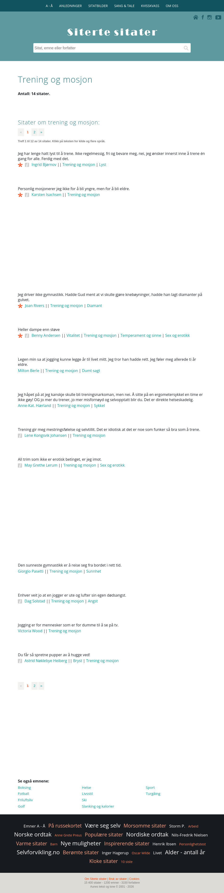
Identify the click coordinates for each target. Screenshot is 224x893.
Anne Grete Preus (68, 835)
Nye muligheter (81, 843)
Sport (150, 787)
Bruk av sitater (118, 879)
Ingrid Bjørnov (43, 164)
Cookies (134, 879)
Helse (86, 787)
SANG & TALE (124, 6)
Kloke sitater (103, 861)
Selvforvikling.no (38, 852)
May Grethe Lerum (40, 465)
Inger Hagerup (115, 852)
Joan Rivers (34, 305)
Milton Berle (28, 370)
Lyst (102, 164)
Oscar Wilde (141, 853)
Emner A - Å (34, 826)
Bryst (77, 660)
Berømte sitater (81, 852)
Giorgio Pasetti (30, 571)
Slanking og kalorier (98, 806)
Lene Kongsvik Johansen (45, 435)
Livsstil (87, 793)
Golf (21, 806)
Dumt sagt (91, 370)
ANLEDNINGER (70, 6)
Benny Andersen (45, 335)
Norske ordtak (33, 834)
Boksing (24, 787)
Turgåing (153, 793)
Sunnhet (93, 571)
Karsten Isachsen (46, 194)
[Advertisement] (112, 251)
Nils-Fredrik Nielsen (190, 835)
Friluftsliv (25, 799)
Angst (93, 601)
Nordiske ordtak (147, 834)
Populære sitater (104, 834)
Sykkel (99, 405)
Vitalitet (73, 335)
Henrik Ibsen (164, 844)
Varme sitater (31, 843)
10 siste (127, 861)
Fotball (23, 793)
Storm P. (177, 826)
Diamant (94, 305)
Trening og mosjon (79, 164)
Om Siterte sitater (95, 879)
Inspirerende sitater (126, 843)
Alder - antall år (185, 852)
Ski (84, 799)
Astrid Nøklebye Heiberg (45, 660)
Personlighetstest (192, 844)
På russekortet (65, 825)
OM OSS (172, 6)
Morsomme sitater (145, 825)
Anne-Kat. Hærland (34, 405)
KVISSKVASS (150, 6)
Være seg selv (103, 825)
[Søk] (186, 48)
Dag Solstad (34, 601)
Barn (53, 844)
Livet (157, 852)
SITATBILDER (98, 6)
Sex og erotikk (177, 335)
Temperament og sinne (141, 335)
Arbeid (193, 826)
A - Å (49, 6)
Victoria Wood (30, 630)
